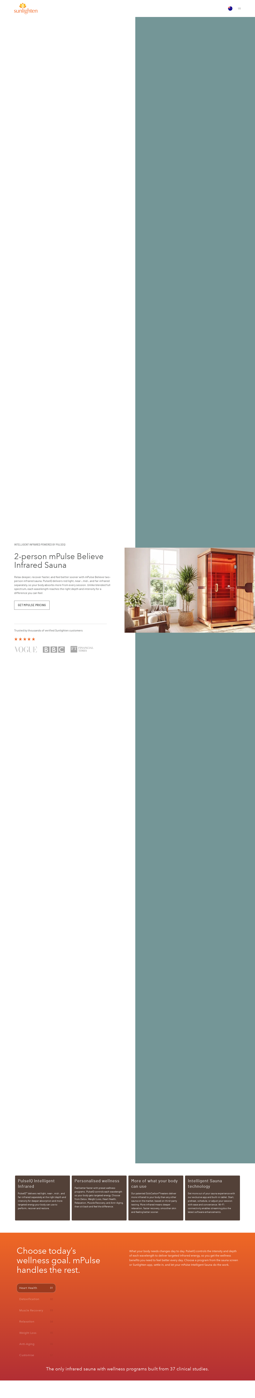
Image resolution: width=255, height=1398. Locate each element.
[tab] (36, 1288)
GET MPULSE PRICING (32, 605)
